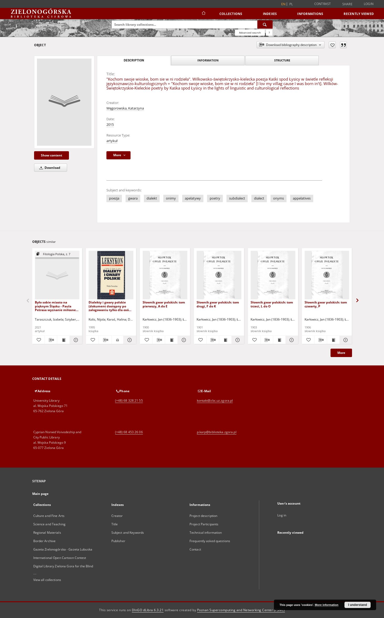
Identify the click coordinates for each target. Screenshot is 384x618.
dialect (259, 198)
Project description (203, 516)
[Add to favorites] (332, 44)
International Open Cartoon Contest (59, 558)
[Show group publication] (57, 254)
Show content (51, 155)
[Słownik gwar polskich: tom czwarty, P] (327, 275)
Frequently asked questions (210, 541)
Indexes (270, 14)
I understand (357, 605)
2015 (110, 124)
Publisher (118, 541)
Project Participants (204, 524)
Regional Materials (47, 532)
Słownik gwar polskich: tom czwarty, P (326, 304)
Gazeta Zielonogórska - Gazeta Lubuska (62, 549)
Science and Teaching (49, 524)
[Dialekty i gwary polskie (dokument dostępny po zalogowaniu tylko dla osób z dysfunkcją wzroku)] (111, 275)
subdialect (237, 198)
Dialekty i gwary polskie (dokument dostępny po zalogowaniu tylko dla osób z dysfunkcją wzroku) (111, 306)
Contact (195, 549)
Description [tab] (134, 60)
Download (48, 168)
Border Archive (44, 541)
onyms (278, 198)
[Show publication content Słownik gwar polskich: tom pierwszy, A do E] (171, 340)
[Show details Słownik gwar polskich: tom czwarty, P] (345, 340)
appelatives (302, 198)
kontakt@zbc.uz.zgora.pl (215, 400)
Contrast (322, 4)
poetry (215, 198)
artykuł (111, 141)
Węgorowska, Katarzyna (125, 108)
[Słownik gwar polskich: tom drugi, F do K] (219, 275)
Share (347, 4)
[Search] (265, 24)
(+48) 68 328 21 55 (129, 400)
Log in (281, 515)
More (341, 352)
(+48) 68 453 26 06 (129, 432)
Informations (310, 14)
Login (369, 4)
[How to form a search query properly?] (269, 32)
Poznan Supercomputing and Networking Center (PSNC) (241, 610)
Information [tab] (208, 60)
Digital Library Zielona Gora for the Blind (63, 566)
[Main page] (203, 13)
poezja (114, 198)
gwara (133, 198)
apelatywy (193, 198)
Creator (117, 516)
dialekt (152, 198)
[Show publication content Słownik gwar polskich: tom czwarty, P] (333, 340)
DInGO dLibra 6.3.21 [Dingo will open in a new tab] (148, 610)
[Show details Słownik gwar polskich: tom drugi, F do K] (237, 340)
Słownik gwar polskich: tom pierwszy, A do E (164, 304)
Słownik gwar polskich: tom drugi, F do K (218, 304)
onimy (171, 198)
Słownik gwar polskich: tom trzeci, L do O (272, 304)
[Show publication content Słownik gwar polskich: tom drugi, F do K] (225, 340)
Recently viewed (359, 14)
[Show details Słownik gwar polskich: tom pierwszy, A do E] (183, 340)
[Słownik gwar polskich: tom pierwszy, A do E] (165, 275)
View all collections (47, 580)
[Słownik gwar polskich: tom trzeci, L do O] (273, 275)
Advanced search (250, 32)
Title (114, 524)
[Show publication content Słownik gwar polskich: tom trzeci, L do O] (279, 340)
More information (326, 604)
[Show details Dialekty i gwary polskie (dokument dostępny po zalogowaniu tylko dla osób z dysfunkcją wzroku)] (129, 340)
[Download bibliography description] (51, 340)
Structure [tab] (282, 60)
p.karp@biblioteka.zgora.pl (216, 432)
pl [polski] (291, 4)
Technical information (206, 532)
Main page (40, 493)
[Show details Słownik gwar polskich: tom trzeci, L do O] (291, 340)
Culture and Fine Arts (49, 516)
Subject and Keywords (127, 532)
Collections (230, 14)
